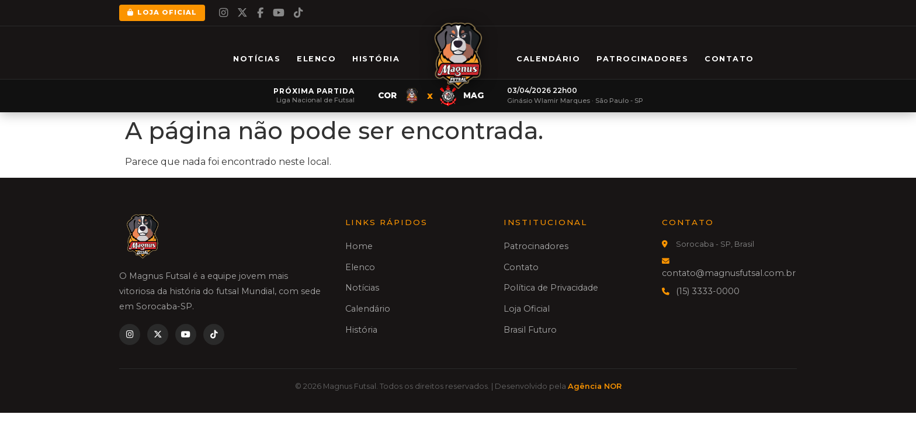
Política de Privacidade (551, 287)
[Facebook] (260, 13)
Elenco (316, 58)
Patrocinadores (642, 58)
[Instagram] (223, 13)
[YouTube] (278, 13)
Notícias (256, 58)
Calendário (548, 58)
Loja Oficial (162, 12)
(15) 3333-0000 (708, 291)
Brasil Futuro (530, 330)
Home (359, 246)
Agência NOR (595, 386)
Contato (729, 58)
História (376, 58)
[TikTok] (298, 13)
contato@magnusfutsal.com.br (729, 273)
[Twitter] (242, 13)
